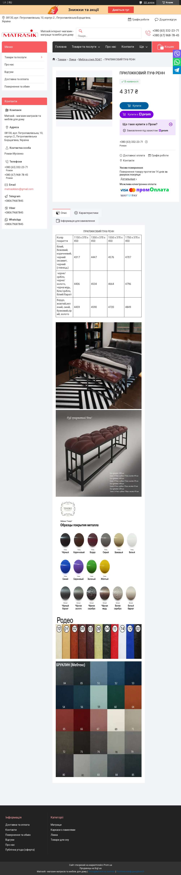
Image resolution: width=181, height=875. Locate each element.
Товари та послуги (84, 46)
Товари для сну (60, 839)
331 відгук (149, 2)
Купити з (139, 114)
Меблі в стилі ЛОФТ (90, 59)
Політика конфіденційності (130, 871)
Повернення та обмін (17, 86)
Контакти (127, 46)
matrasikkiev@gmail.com (19, 189)
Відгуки (9, 71)
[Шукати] (80, 31)
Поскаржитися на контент (101, 871)
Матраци (56, 824)
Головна (60, 46)
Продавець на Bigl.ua (91, 868)
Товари (62, 59)
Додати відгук (168, 19)
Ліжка (72, 59)
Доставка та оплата (17, 79)
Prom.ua (108, 865)
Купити (137, 105)
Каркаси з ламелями (63, 829)
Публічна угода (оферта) (20, 849)
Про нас (110, 46)
